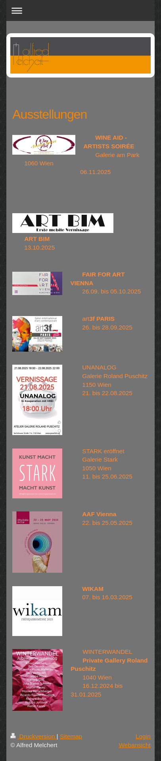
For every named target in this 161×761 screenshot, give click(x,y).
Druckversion (33, 736)
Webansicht (135, 745)
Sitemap (71, 736)
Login (143, 736)
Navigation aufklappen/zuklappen (80, 10)
